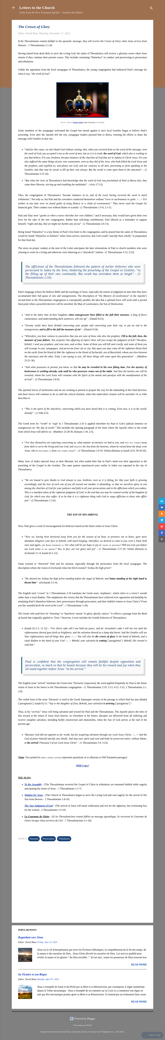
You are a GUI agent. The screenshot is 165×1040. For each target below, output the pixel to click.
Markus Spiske (78, 122)
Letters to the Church (37, 8)
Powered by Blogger (82, 1018)
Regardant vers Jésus (30, 937)
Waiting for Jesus (33, 795)
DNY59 (89, 1025)
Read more (139, 964)
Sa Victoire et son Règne (32, 974)
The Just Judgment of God (38, 805)
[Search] (151, 9)
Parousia (34, 838)
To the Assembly (33, 784)
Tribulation (64, 838)
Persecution (48, 838)
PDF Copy (82, 765)
